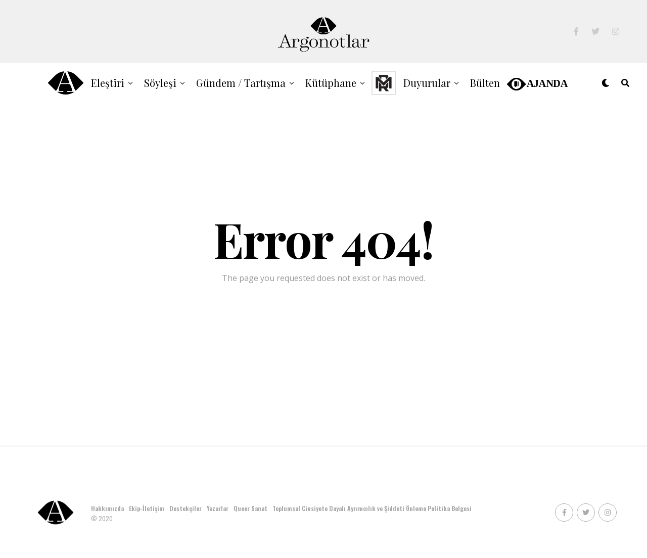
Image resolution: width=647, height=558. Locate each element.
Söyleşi (160, 82)
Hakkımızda (107, 508)
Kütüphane (330, 82)
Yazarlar (217, 508)
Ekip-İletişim (146, 508)
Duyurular (426, 82)
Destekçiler (185, 508)
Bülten (485, 82)
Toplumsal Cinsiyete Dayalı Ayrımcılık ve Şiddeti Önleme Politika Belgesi (372, 508)
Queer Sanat (250, 508)
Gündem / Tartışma (241, 82)
